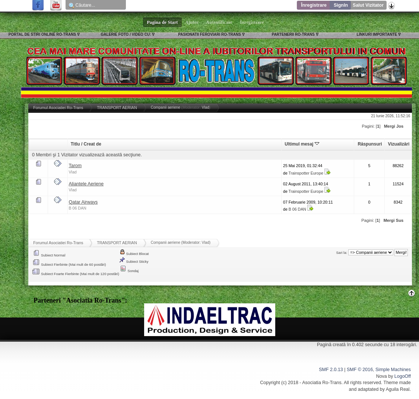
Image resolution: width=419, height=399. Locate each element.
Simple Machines (393, 369)
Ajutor (192, 22)
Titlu (75, 144)
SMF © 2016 (360, 369)
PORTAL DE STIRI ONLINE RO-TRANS (42, 34)
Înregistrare (314, 5)
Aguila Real (398, 389)
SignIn (341, 5)
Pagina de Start (162, 22)
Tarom (75, 165)
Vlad (205, 107)
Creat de (92, 144)
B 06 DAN (77, 208)
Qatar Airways (83, 202)
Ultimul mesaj (302, 144)
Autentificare (219, 22)
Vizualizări (399, 144)
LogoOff (402, 376)
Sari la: (341, 252)
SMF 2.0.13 (331, 369)
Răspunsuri (370, 144)
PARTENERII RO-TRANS (293, 34)
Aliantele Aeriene (86, 183)
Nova (381, 376)
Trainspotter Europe (306, 173)
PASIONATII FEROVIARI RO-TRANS (209, 34)
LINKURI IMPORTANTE (376, 34)
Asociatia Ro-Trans (322, 382)
